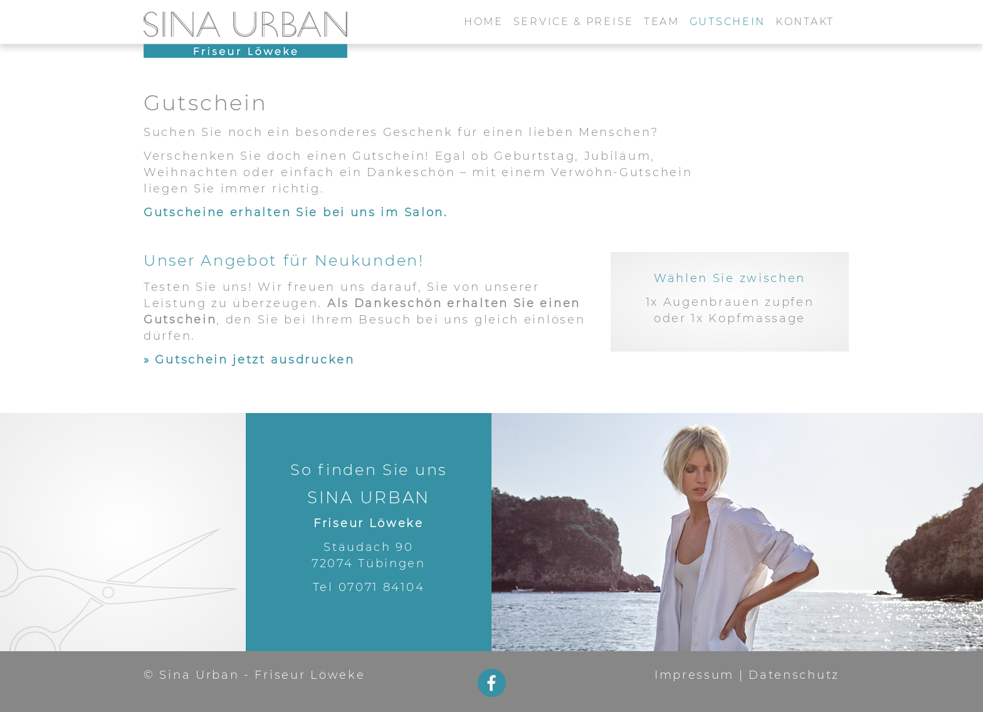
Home (483, 22)
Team (662, 22)
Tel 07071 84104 (369, 587)
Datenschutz (794, 675)
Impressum (694, 675)
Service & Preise (573, 22)
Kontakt (804, 22)
